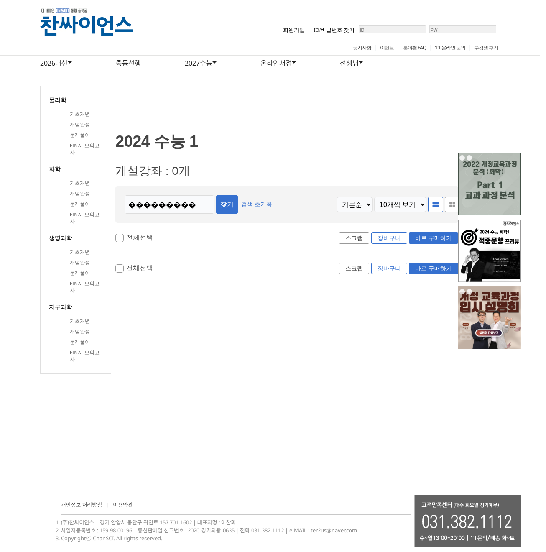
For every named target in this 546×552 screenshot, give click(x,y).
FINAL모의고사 (85, 149)
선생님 (349, 63)
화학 (55, 169)
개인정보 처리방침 (81, 505)
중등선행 (128, 63)
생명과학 (60, 238)
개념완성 (80, 125)
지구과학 (60, 307)
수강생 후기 (486, 47)
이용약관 (123, 505)
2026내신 (54, 63)
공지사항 (362, 47)
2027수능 (198, 63)
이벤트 (387, 47)
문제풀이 (80, 135)
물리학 (57, 100)
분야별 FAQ (414, 47)
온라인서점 (276, 63)
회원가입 (266, 33)
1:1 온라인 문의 (450, 47)
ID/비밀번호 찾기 (306, 33)
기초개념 (80, 114)
